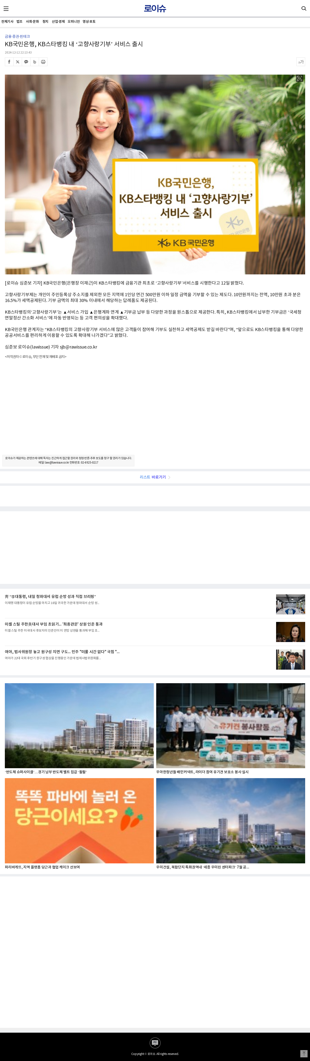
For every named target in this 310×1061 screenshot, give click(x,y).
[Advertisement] (155, 411)
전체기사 (7, 22)
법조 (19, 22)
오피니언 (74, 22)
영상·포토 (89, 22)
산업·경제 (58, 22)
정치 (45, 22)
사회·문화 (32, 22)
